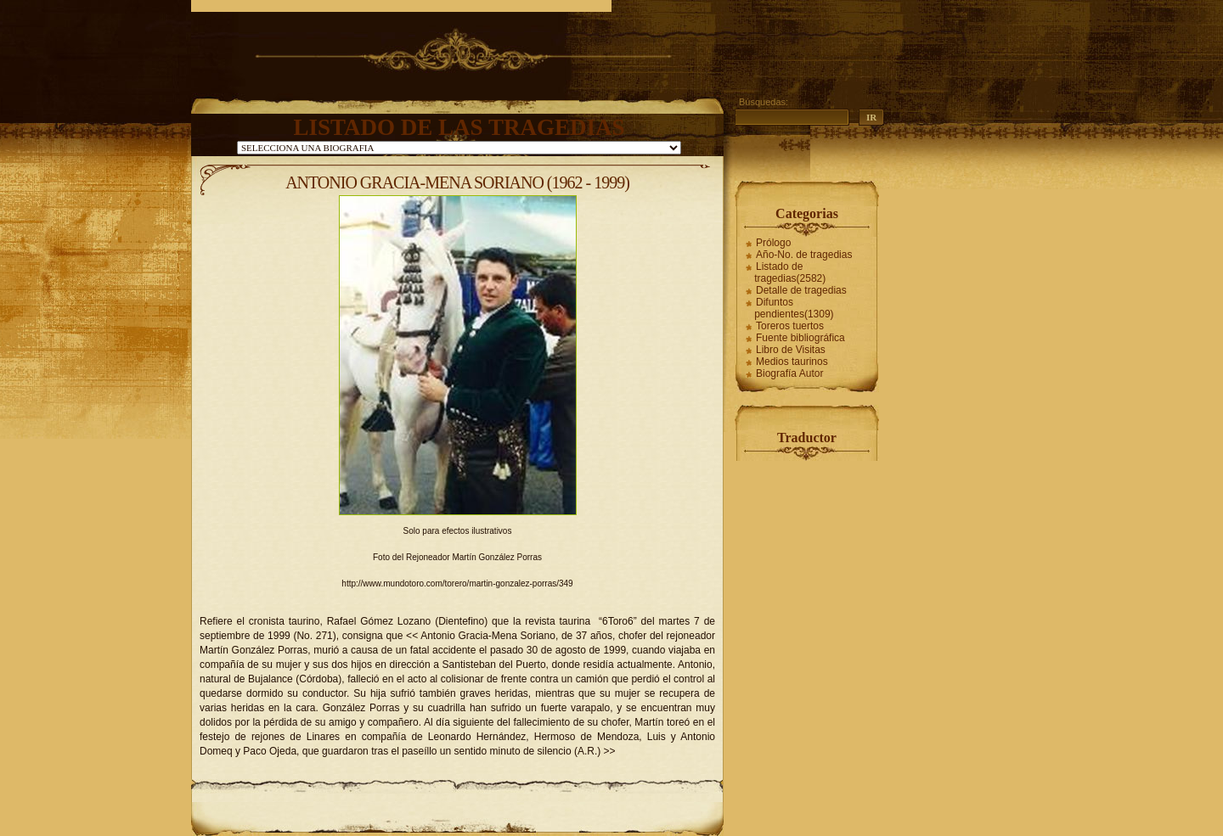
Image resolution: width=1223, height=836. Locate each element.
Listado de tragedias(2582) (790, 272)
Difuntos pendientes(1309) (793, 308)
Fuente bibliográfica (800, 338)
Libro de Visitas (791, 350)
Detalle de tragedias (801, 290)
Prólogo (773, 243)
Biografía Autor (789, 373)
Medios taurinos (792, 362)
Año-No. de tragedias (804, 255)
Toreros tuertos (790, 326)
